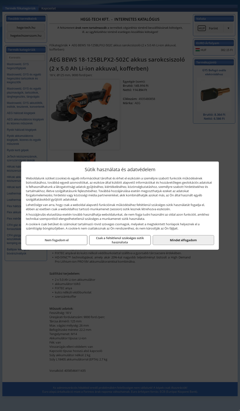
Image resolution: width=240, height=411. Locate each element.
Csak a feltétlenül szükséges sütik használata (120, 240)
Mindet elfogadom (183, 240)
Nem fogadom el (57, 240)
